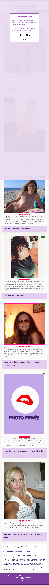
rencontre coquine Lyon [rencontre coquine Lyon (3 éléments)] (16, 560)
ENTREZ (24, 35)
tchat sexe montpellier (16, 547)
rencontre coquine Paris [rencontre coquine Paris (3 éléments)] (12, 562)
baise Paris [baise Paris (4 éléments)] (5, 556)
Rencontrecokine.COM (15, 575)
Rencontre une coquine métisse (15, 295)
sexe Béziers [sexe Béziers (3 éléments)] (9, 566)
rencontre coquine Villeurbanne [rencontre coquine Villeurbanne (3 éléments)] (34, 563)
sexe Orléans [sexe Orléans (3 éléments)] (25, 567)
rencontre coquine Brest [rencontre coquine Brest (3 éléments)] (12, 559)
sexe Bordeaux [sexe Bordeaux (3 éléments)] (37, 564)
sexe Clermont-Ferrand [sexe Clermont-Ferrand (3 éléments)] (23, 566)
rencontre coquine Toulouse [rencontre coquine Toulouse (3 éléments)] (9, 563)
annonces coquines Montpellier (22, 545)
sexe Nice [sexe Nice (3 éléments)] (19, 567)
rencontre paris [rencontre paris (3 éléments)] (6, 564)
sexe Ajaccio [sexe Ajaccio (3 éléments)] (13, 564)
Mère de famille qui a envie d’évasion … (18, 228)
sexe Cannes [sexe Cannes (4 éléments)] (15, 566)
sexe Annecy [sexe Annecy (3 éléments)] (25, 564)
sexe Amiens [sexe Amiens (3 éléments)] (19, 564)
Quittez (24, 39)
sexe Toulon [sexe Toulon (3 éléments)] (13, 569)
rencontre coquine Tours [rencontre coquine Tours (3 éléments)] (21, 563)
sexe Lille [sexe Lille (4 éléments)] (37, 566)
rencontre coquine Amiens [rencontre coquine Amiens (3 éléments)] (16, 557)
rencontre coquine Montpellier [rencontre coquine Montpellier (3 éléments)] (28, 560)
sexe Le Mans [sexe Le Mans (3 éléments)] (32, 566)
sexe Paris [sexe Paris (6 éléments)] (31, 568)
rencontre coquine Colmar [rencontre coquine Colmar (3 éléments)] (24, 559)
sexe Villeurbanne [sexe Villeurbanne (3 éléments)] (32, 569)
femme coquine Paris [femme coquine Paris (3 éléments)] (13, 556)
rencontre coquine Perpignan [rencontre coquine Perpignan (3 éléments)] (35, 562)
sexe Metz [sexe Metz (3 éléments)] (14, 567)
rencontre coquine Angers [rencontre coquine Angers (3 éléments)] (28, 557)
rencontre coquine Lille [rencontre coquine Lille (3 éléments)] (35, 559)
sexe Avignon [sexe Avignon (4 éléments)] (31, 564)
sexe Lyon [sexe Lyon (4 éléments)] (10, 568)
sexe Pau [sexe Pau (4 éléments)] (36, 568)
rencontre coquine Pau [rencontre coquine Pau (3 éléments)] (23, 562)
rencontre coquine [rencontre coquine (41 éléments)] (28, 555)
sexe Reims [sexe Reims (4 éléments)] (42, 568)
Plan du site (24, 580)
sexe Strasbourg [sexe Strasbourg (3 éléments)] (6, 569)
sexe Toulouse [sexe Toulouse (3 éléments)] (19, 569)
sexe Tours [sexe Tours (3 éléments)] (25, 569)
